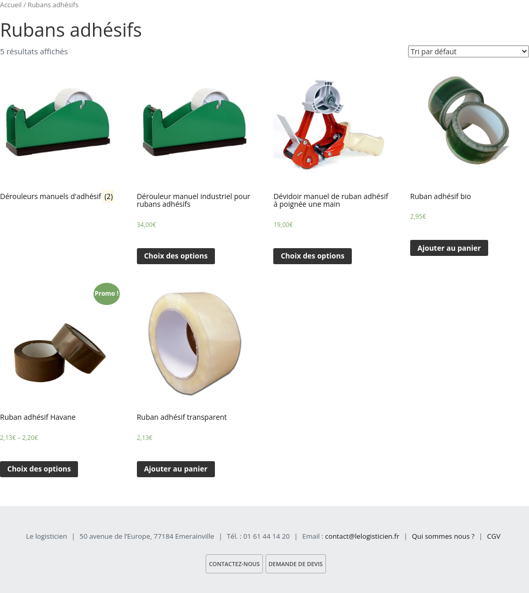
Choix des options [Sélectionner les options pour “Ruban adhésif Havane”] (39, 469)
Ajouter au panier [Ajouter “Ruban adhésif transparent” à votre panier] (176, 469)
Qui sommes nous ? (443, 536)
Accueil (11, 4)
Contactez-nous (234, 564)
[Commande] (468, 51)
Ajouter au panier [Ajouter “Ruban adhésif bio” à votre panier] (449, 248)
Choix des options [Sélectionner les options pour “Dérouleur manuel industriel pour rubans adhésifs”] (176, 256)
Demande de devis (296, 564)
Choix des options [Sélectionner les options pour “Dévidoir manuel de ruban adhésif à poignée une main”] (312, 256)
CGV (494, 536)
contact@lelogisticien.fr (362, 536)
